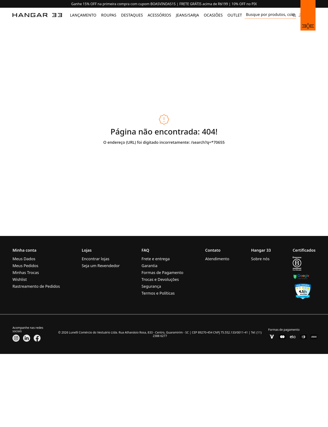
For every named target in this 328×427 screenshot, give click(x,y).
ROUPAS (108, 15)
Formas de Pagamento (162, 272)
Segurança (151, 286)
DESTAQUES (132, 15)
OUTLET (234, 15)
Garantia (150, 265)
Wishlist (19, 279)
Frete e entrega (156, 258)
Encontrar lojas (95, 258)
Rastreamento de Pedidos (36, 286)
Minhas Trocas (25, 272)
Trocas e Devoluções (160, 279)
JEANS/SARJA (187, 15)
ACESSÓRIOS (159, 15)
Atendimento (217, 258)
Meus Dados (23, 258)
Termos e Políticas (158, 293)
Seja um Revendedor (101, 265)
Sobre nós (260, 258)
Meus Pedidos (25, 265)
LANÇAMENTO (83, 15)
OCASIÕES (213, 15)
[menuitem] (83, 15)
